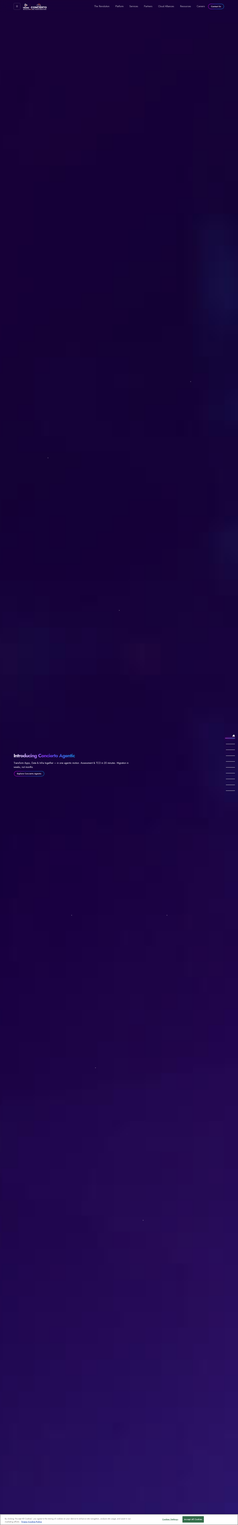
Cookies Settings (170, 1519)
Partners (148, 6)
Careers (201, 6)
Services (133, 6)
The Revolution (101, 6)
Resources (185, 6)
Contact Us (216, 6)
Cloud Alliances (166, 6)
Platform (119, 6)
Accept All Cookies (193, 1519)
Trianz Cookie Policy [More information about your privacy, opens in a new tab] (31, 1521)
